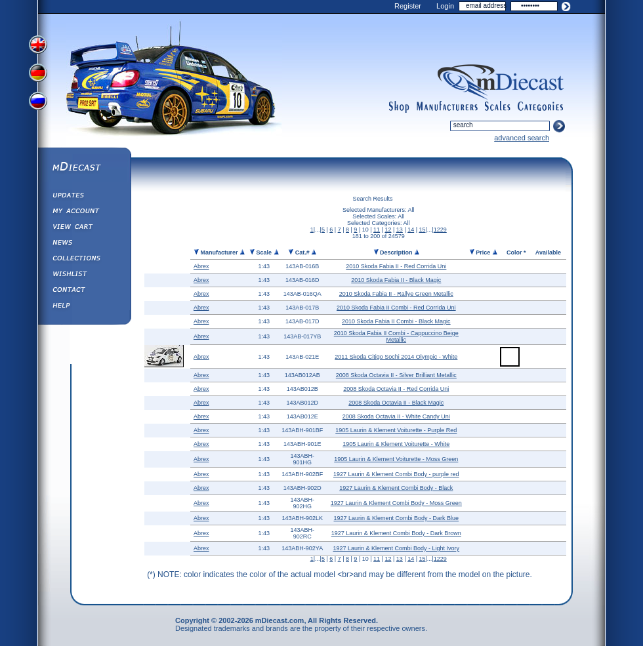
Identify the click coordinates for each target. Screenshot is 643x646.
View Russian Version (39, 103)
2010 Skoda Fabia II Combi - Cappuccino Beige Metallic (396, 336)
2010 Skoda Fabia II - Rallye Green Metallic (396, 294)
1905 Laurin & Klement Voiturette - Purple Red (396, 430)
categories (540, 107)
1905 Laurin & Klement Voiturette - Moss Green (396, 459)
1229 (440, 229)
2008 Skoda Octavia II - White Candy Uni (396, 416)
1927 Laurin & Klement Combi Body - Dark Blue (396, 518)
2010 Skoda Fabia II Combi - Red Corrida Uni (396, 307)
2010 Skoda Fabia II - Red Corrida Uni (396, 266)
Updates (84, 197)
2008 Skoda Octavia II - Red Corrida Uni (396, 389)
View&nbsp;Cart (84, 228)
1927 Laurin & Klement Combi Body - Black (396, 488)
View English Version (39, 44)
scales (497, 107)
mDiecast (84, 168)
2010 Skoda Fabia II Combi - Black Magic (396, 321)
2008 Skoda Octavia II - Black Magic (396, 402)
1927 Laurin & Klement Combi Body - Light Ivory (396, 548)
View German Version (39, 74)
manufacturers (447, 107)
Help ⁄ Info (84, 307)
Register (407, 6)
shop (399, 107)
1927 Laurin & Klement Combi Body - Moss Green (396, 503)
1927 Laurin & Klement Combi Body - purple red (396, 474)
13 (399, 229)
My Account (84, 212)
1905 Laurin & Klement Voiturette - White (395, 444)
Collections (84, 260)
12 (387, 229)
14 (410, 229)
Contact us (84, 291)
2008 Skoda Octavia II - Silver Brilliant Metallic (396, 375)
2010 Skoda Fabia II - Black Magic (396, 280)
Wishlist (84, 275)
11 (376, 229)
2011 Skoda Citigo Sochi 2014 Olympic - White (396, 356)
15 (422, 229)
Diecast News (84, 244)
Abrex (201, 266)
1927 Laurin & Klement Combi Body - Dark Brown (396, 533)
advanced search (521, 138)
